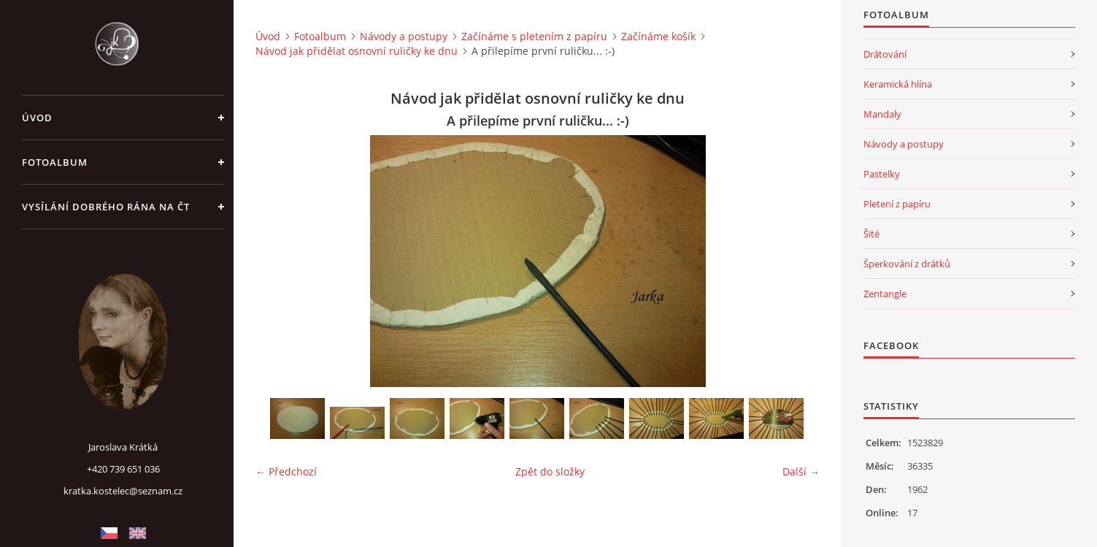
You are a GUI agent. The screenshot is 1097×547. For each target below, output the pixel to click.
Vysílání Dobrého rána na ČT (106, 206)
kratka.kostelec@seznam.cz (122, 490)
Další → (801, 471)
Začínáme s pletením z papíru (534, 36)
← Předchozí (286, 471)
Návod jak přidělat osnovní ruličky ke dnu (356, 51)
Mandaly (882, 114)
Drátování (885, 54)
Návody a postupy (403, 36)
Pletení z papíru (897, 203)
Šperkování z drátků (906, 263)
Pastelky (881, 173)
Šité (871, 233)
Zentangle (885, 293)
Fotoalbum (55, 162)
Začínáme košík (658, 36)
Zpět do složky (550, 471)
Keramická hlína (897, 84)
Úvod (37, 117)
